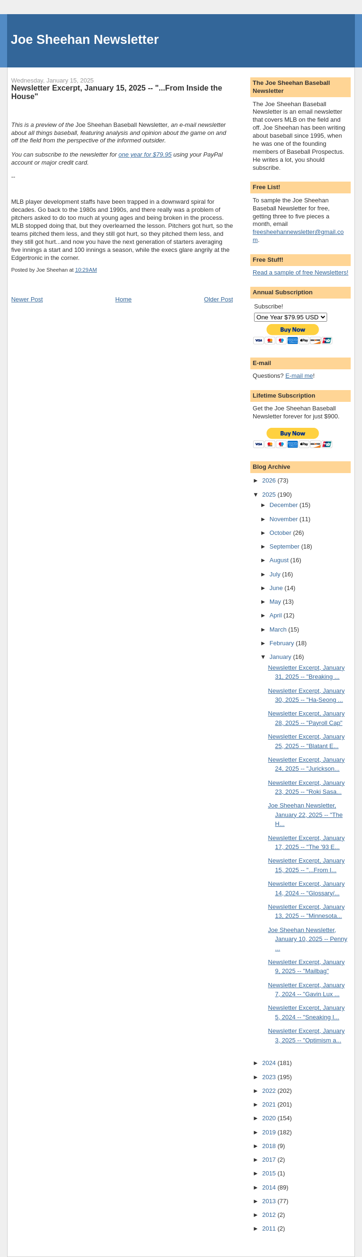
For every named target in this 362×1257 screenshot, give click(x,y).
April (277, 615)
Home (123, 299)
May (276, 601)
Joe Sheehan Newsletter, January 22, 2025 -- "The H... (305, 814)
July (276, 574)
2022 (270, 1090)
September (285, 546)
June (277, 587)
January (281, 656)
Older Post (218, 299)
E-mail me (299, 375)
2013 (270, 1201)
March (279, 629)
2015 (270, 1173)
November (285, 519)
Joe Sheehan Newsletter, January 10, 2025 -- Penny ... (307, 939)
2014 (270, 1187)
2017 (270, 1159)
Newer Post (27, 299)
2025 (270, 494)
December (285, 504)
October (281, 532)
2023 (270, 1077)
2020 (270, 1118)
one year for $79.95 (145, 154)
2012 (270, 1214)
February (283, 643)
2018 (270, 1145)
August (280, 560)
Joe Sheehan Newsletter (85, 39)
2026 (270, 480)
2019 (270, 1132)
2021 (270, 1104)
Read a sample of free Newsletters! (300, 272)
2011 (270, 1228)
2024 (270, 1062)
